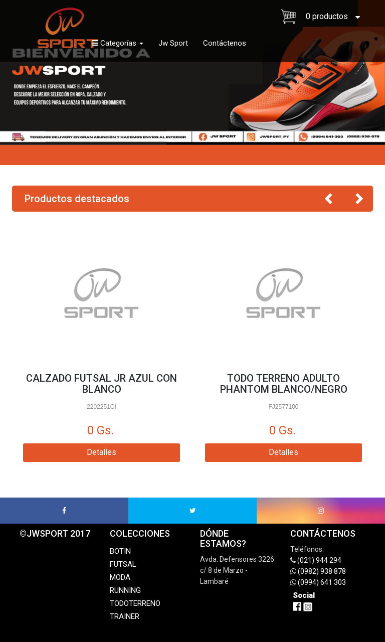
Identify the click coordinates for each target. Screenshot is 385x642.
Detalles (101, 452)
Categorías (117, 43)
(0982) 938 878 (322, 571)
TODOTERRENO (135, 603)
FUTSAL (123, 564)
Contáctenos (224, 43)
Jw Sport (173, 43)
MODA (120, 577)
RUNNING (125, 590)
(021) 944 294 (319, 560)
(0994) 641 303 (322, 582)
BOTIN (120, 551)
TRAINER (124, 616)
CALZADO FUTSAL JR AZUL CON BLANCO (101, 383)
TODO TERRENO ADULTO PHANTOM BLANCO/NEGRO (283, 383)
